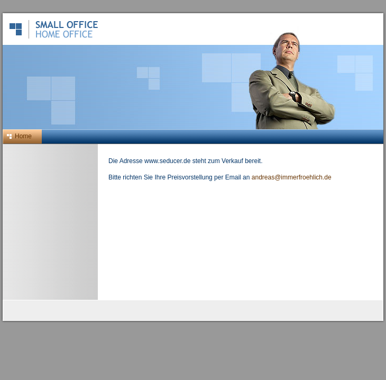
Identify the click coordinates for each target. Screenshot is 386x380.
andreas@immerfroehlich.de (292, 177)
